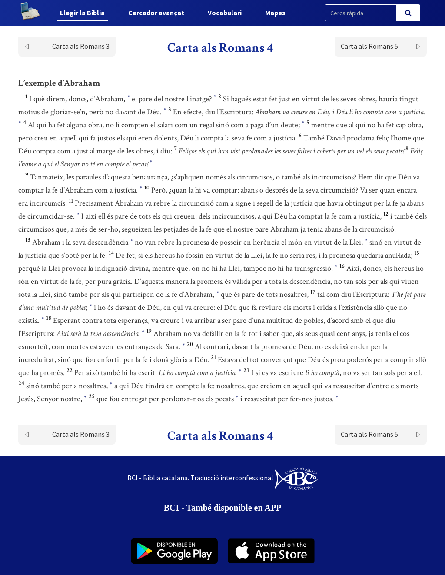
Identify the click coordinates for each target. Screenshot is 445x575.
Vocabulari (225, 12)
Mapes (275, 12)
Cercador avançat (156, 12)
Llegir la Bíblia (82, 12)
